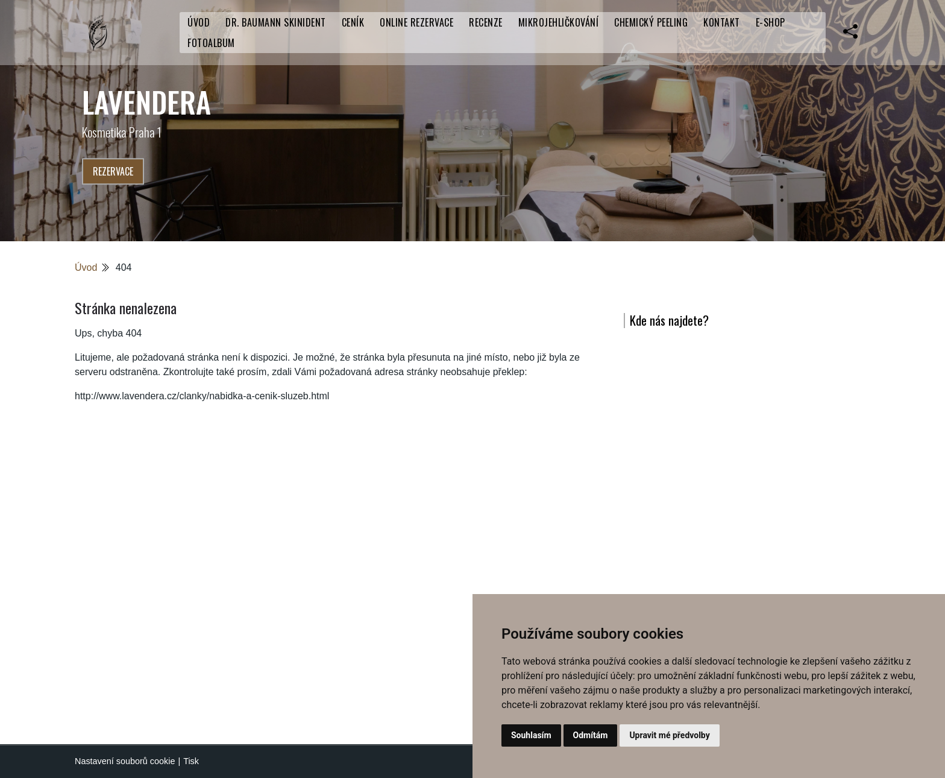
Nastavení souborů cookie (125, 761)
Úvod (198, 22)
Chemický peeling (651, 22)
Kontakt (721, 22)
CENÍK (353, 22)
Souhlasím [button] (531, 735)
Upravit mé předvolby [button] (669, 735)
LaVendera (146, 101)
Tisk (191, 761)
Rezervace (113, 171)
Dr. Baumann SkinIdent (275, 22)
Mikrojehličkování (558, 22)
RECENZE (486, 22)
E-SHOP (770, 22)
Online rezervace (416, 22)
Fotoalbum (211, 43)
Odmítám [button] (590, 735)
